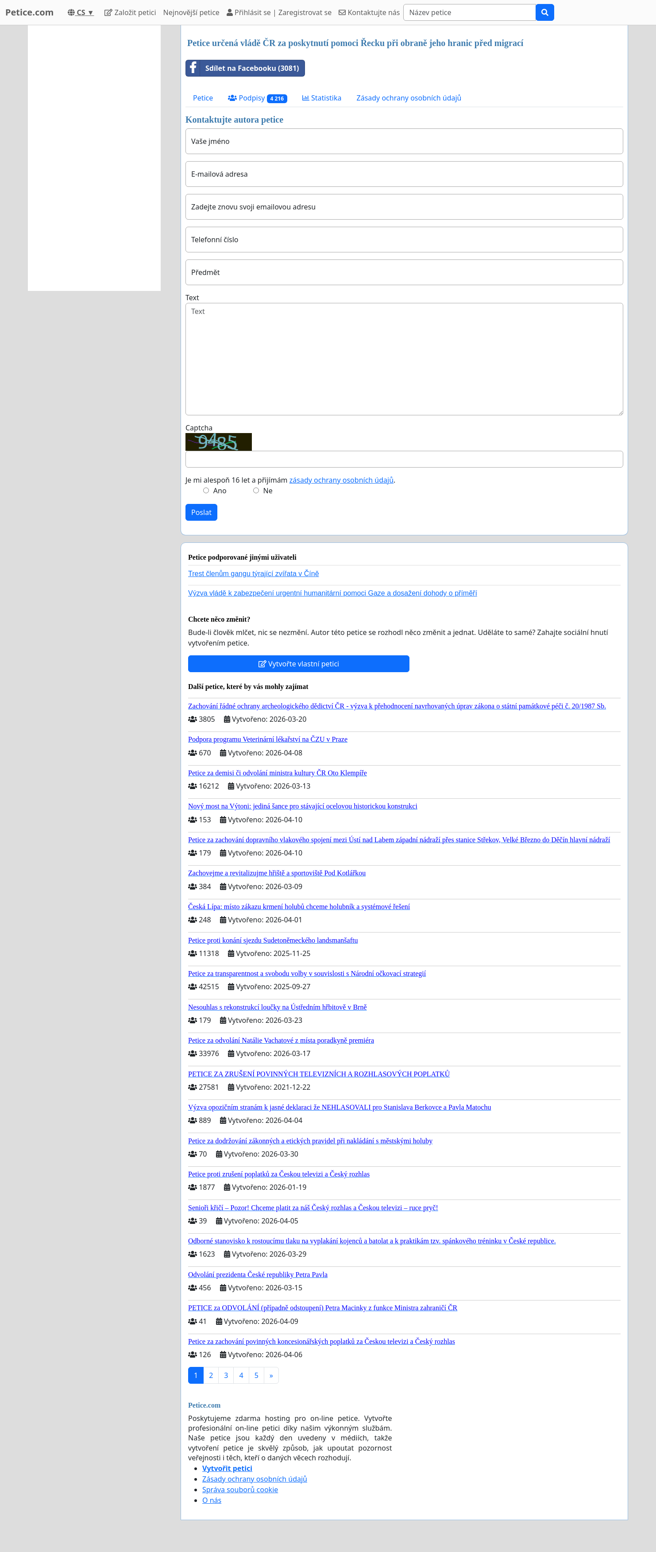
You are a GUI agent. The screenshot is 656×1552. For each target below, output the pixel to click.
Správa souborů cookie (240, 1489)
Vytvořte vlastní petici (299, 664)
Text (192, 297)
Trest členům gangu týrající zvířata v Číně (253, 573)
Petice (203, 98)
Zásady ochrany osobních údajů (409, 98)
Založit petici (130, 12)
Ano (220, 490)
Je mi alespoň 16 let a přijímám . (290, 480)
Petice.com (29, 12)
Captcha (198, 428)
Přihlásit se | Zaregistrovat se (279, 12)
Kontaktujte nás (369, 12)
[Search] (469, 12)
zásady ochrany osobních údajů (341, 480)
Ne (268, 490)
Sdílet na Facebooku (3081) (242, 68)
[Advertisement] (94, 158)
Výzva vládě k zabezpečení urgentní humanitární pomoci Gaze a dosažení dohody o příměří (332, 593)
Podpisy (257, 98)
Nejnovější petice (191, 12)
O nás (211, 1500)
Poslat (201, 512)
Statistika (322, 98)
